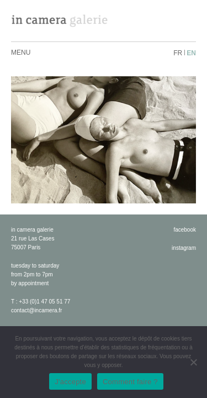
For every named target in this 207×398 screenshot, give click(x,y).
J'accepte (70, 382)
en (191, 53)
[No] (193, 362)
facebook (184, 230)
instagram (184, 248)
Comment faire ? (130, 382)
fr (177, 53)
